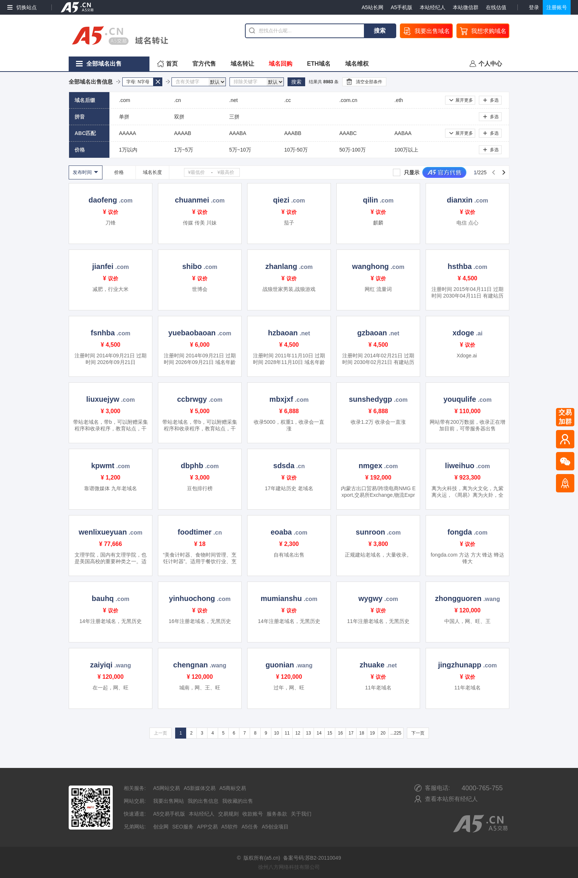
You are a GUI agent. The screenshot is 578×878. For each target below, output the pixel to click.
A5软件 (229, 827)
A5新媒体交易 (200, 788)
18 (361, 733)
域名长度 (152, 172)
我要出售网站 (168, 801)
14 (319, 733)
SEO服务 (183, 827)
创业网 (161, 827)
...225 (395, 733)
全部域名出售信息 (91, 82)
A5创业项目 (275, 827)
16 (340, 733)
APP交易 (207, 827)
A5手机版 (401, 7)
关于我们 (301, 814)
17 (350, 733)
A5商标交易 (232, 788)
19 (372, 733)
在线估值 (496, 7)
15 (329, 733)
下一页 (418, 733)
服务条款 (277, 814)
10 (276, 733)
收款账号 (252, 814)
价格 (119, 172)
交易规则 (228, 814)
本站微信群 (465, 7)
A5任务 (250, 827)
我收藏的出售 (237, 801)
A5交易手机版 (169, 814)
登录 (534, 7)
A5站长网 (372, 7)
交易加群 (565, 417)
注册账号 (556, 7)
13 (308, 733)
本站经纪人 (432, 7)
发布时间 (82, 172)
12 (297, 733)
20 (382, 733)
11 (287, 733)
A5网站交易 (166, 788)
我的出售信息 (203, 801)
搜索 (380, 31)
